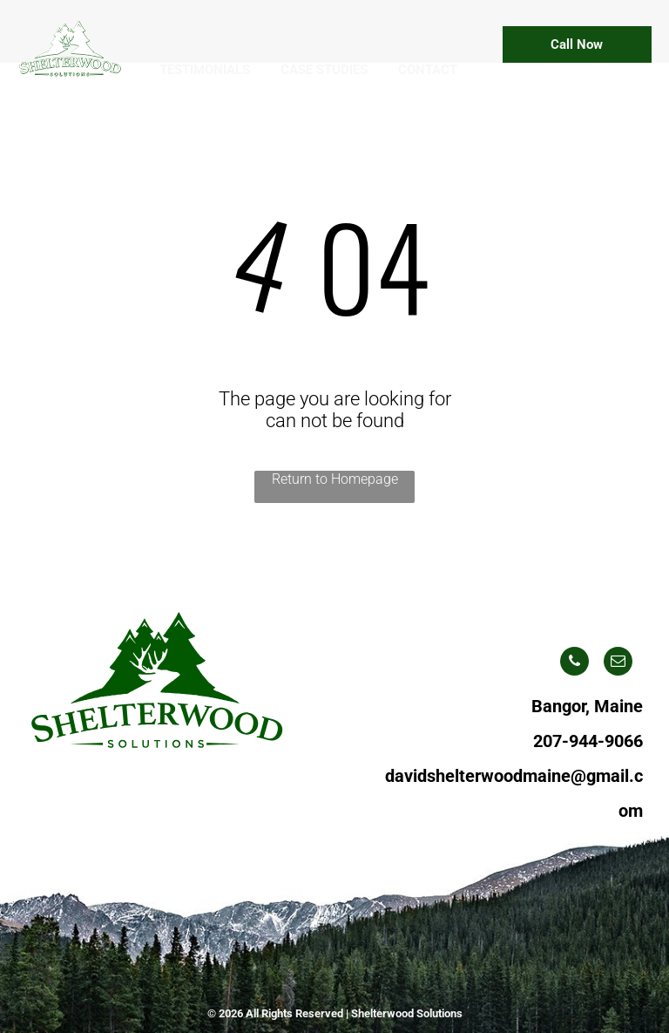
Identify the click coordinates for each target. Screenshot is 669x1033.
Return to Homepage (335, 479)
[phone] (574, 663)
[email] (618, 663)
